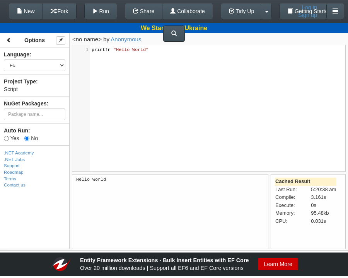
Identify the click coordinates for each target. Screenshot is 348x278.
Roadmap (14, 172)
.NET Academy (19, 152)
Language (16, 54)
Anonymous (126, 39)
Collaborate (187, 11)
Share (143, 11)
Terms (10, 178)
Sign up (307, 15)
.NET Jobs (14, 159)
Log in (309, 7)
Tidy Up (241, 11)
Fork (59, 11)
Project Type (20, 81)
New (26, 11)
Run (100, 11)
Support (12, 165)
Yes (11, 138)
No (31, 138)
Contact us (15, 184)
